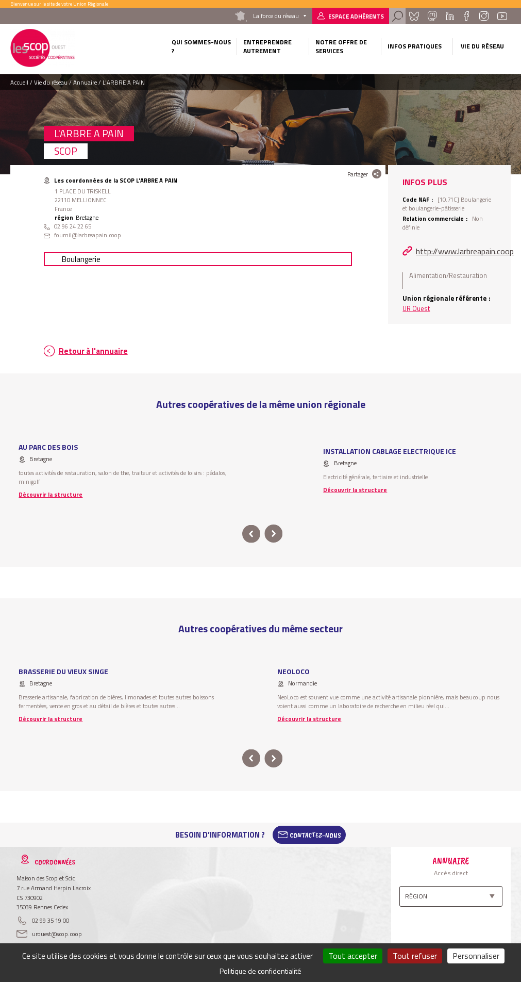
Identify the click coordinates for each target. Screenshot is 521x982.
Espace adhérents (356, 16)
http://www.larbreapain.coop (465, 251)
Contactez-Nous (315, 835)
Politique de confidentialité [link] (260, 970)
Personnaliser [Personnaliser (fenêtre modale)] (475, 956)
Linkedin (449, 16)
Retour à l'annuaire (93, 351)
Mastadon (432, 16)
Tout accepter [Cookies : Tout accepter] (352, 956)
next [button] (273, 534)
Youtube (502, 16)
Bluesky (414, 16)
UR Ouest (416, 308)
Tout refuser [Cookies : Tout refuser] (415, 956)
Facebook (466, 16)
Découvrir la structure (50, 494)
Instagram (484, 16)
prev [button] (251, 534)
